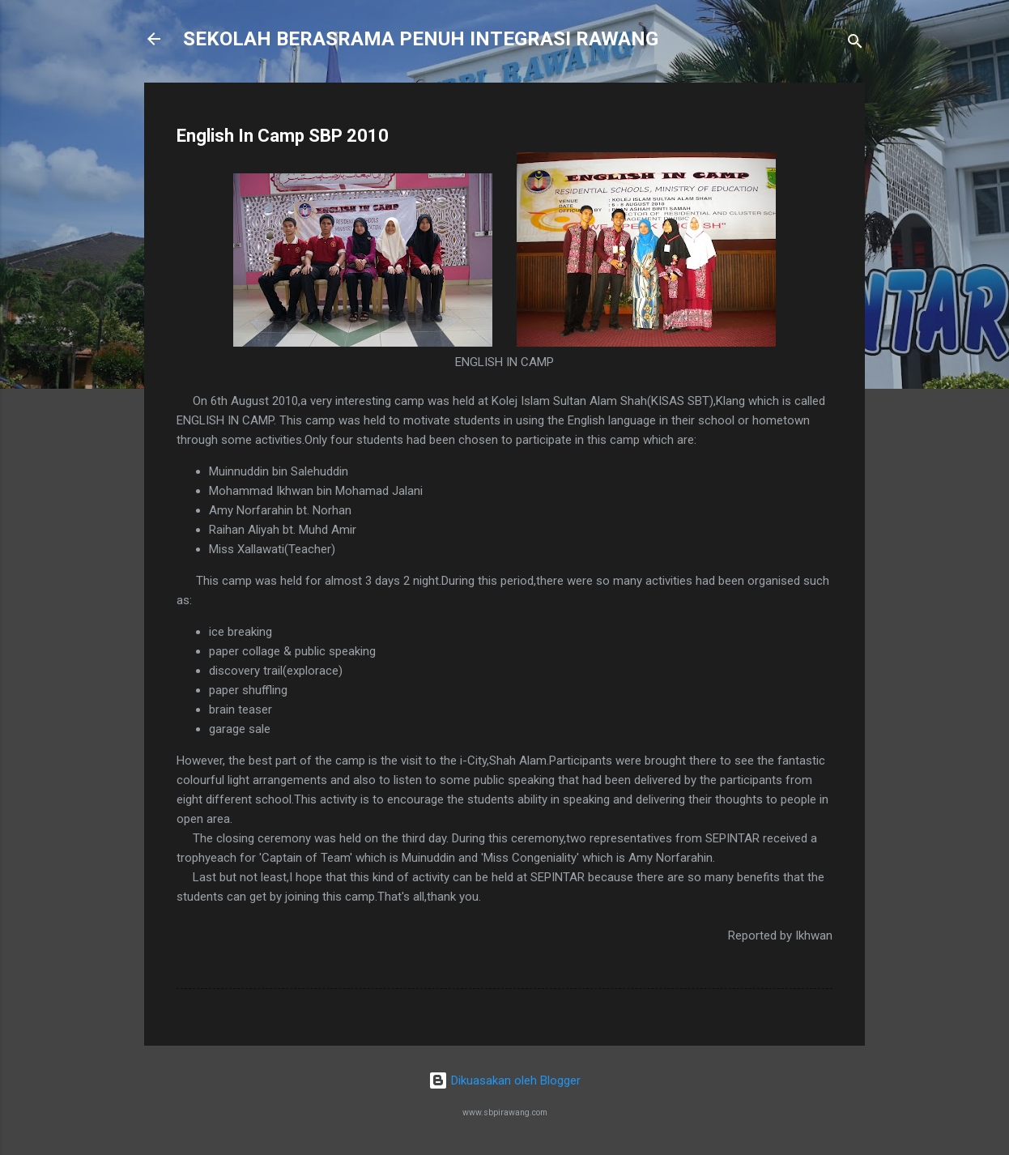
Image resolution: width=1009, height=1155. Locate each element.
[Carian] (855, 44)
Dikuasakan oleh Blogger (504, 1080)
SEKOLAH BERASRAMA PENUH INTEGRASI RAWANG (420, 39)
